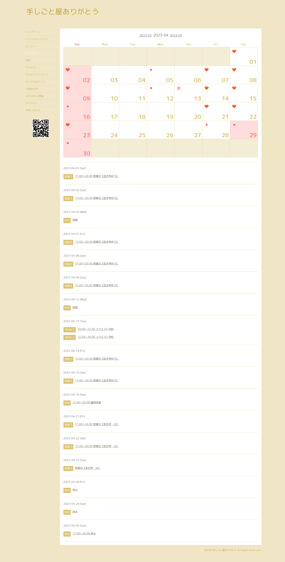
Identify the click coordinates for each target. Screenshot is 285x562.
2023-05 (176, 35)
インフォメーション (36, 39)
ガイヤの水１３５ (35, 82)
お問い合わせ (33, 110)
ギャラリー (31, 103)
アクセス (30, 67)
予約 (27, 60)
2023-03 (145, 35)
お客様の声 (31, 89)
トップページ (33, 32)
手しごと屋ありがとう (62, 11)
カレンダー (31, 53)
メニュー (30, 46)
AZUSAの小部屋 (34, 96)
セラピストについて (36, 74)
